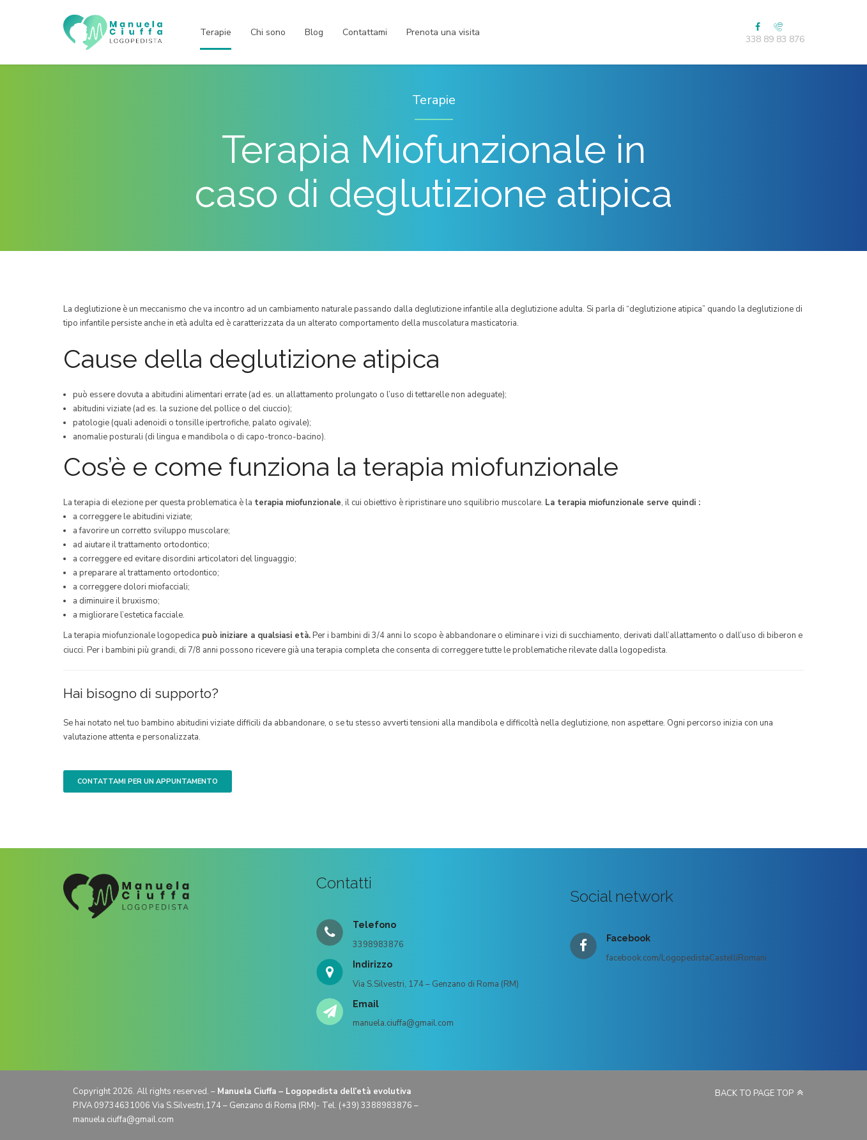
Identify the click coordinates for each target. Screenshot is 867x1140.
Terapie (215, 32)
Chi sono (268, 32)
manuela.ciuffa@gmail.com (123, 1119)
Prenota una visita (443, 32)
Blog (314, 32)
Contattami (364, 32)
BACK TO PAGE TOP (754, 1093)
